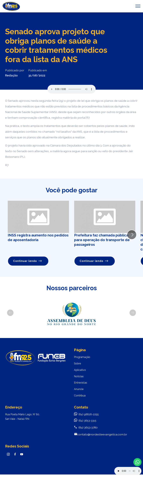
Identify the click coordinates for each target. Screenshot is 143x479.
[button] (10, 313)
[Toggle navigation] (137, 6)
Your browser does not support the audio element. (127, 471)
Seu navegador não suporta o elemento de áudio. (72, 89)
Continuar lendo (28, 261)
